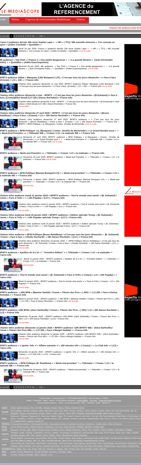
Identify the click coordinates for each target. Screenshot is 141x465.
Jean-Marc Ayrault (116, 438)
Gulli (101, 419)
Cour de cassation (107, 430)
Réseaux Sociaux (44, 430)
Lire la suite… (86, 51)
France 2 (70, 416)
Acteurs (61, 408)
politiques (34, 411)
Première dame (134, 446)
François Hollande (17, 438)
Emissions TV (39, 421)
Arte (96, 416)
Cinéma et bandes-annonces (47, 403)
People (59, 416)
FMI (16, 441)
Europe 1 (54, 419)
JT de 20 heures (132, 416)
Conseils (20, 452)
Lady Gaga (88, 446)
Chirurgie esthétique (41, 452)
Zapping (30, 421)
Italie (65, 449)
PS (39, 441)
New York (103, 449)
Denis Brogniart (108, 443)
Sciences (61, 413)
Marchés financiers (37, 427)
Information (62, 452)
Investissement (76, 433)
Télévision (24, 416)
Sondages (128, 430)
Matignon (127, 438)
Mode (66, 411)
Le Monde (46, 419)
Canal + (88, 416)
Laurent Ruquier (121, 446)
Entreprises (37, 400)
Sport (83, 403)
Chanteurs (21, 455)
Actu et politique (16, 411)
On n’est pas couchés (126, 419)
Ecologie (41, 413)
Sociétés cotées (101, 424)
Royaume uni (51, 449)
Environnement (32, 413)
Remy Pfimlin (121, 416)
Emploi (22, 433)
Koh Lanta (82, 419)
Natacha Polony (77, 446)
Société (4, 429)
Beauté (13, 452)
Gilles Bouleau (41, 443)
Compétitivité (37, 433)
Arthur (100, 443)
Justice (84, 430)
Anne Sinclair (36, 446)
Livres (56, 411)
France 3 (78, 416)
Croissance (14, 433)
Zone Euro (47, 433)
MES (28, 435)
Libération (66, 419)
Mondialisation (68, 435)
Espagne (60, 449)
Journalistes (21, 419)
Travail (68, 413)
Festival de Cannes (78, 408)
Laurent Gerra (132, 443)
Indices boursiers (70, 427)
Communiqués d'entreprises (65, 400)
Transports (80, 413)
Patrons (58, 435)
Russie (34, 449)
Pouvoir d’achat (109, 433)
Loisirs (4, 454)
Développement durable (94, 413)
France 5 (108, 419)
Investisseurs (90, 424)
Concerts (72, 411)
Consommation (64, 433)
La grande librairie (20, 421)
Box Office (38, 408)
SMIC (33, 435)
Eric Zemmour (66, 446)
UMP (34, 441)
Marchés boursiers (23, 427)
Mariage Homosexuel (73, 430)
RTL (59, 419)
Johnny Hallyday (79, 443)
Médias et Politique (25, 441)
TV (12, 421)
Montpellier (14, 413)
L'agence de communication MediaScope (47, 19)
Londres (96, 449)
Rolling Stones (98, 446)
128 (40, 36)
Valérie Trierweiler (25, 446)
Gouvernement (29, 438)
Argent (118, 433)
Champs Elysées (93, 419)
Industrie (52, 435)
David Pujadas (52, 443)
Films (32, 408)
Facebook (54, 430)
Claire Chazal (30, 443)
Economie (5, 434)
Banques (22, 435)
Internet (61, 430)
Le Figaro (38, 419)
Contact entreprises (58, 398)
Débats (34, 430)
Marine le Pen (67, 441)
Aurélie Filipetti (104, 438)
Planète (48, 413)
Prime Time (45, 416)
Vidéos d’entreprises (115, 424)
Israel (77, 449)
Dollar (128, 433)
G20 (12, 441)
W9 (100, 416)
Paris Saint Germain (122, 411)
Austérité (55, 433)
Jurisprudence (119, 430)
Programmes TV (34, 416)
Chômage (29, 433)
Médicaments (28, 452)
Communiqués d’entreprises (20, 424)
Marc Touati (99, 433)
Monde (13, 449)
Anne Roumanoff (121, 443)
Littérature (80, 411)
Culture (13, 408)
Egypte (19, 449)
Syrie (24, 449)
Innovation (14, 435)
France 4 (115, 419)
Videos (61, 403)
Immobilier (135, 433)
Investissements (88, 433)
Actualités (5, 412)
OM (132, 411)
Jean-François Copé (91, 438)
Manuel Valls (52, 438)
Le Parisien (30, 419)
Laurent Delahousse (17, 443)
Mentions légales (94, 398)
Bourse (51, 400)
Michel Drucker (91, 443)
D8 (93, 416)
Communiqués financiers (39, 424)
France (45, 435)
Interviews (90, 403)
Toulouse (22, 413)
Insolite (54, 413)
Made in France (108, 413)
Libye (29, 449)
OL (135, 411)
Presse (13, 419)
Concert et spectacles (72, 403)
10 (33, 36)
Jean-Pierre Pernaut (65, 443)
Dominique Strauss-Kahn (51, 446)
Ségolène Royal (109, 446)
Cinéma (80, 19)
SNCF (74, 413)
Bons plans (14, 430)
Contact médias (44, 398)
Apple (29, 430)
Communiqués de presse (75, 424)
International (6, 448)
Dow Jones (59, 427)
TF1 (64, 416)
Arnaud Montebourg (90, 441)
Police (90, 430)
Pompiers (96, 430)
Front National (78, 441)
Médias (16, 19)
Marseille (89, 449)
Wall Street (88, 427)
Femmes (118, 413)
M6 (83, 416)
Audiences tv (15, 416)
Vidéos (45, 400)
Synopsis (47, 408)
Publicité (105, 398)
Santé (98, 403)
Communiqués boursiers (57, 424)
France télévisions (109, 416)
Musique (54, 408)
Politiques (5, 439)
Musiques (29, 455)
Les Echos (74, 419)
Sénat (43, 441)
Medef (76, 435)
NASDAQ (80, 427)
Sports (107, 411)
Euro (123, 433)
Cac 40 (13, 427)
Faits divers (49, 411)
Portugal (72, 449)
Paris (61, 411)
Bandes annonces (23, 408)
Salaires (39, 435)
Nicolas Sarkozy (77, 438)
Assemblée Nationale (53, 441)
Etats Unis (41, 449)
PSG (112, 411)
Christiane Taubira (64, 438)
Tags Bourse (106, 403)
